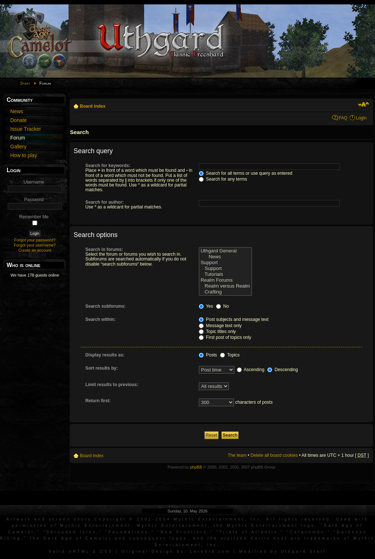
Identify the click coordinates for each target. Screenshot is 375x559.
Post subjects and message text (233, 319)
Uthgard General (225, 251)
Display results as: (105, 355)
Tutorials (225, 274)
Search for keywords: (107, 165)
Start (25, 83)
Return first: (98, 400)
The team (237, 455)
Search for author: (104, 202)
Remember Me (34, 216)
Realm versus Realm (225, 286)
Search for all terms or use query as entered (245, 173)
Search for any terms (223, 179)
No (222, 306)
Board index (92, 106)
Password (34, 199)
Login (361, 118)
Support (225, 263)
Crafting (225, 292)
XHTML (79, 551)
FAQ (342, 118)
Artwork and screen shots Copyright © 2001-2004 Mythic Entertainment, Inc (133, 519)
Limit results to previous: (111, 384)
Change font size (363, 104)
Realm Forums (225, 280)
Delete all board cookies (274, 455)
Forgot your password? (35, 240)
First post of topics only (225, 337)
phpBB (196, 467)
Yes (206, 306)
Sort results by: (101, 368)
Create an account (34, 250)
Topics (230, 355)
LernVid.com (210, 551)
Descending (282, 369)
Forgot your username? (35, 245)
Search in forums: (104, 249)
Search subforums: (105, 306)
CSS (106, 551)
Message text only (220, 325)
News (225, 257)
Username (34, 182)
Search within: (100, 319)
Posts (208, 355)
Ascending (250, 369)
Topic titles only (217, 331)
